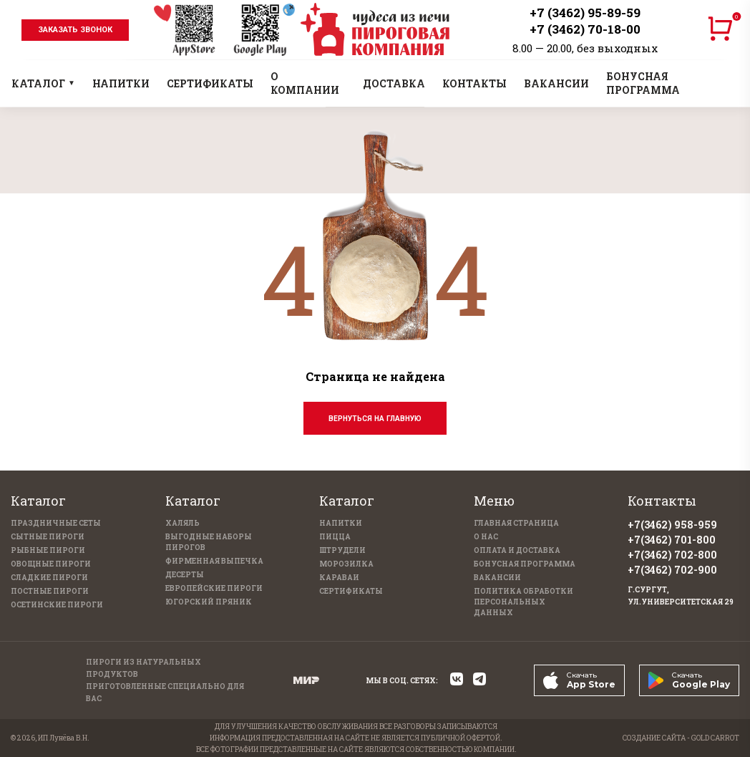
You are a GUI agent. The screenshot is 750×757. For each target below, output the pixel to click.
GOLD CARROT (715, 738)
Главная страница (516, 523)
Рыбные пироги (48, 550)
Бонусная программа (524, 564)
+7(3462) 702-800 (672, 554)
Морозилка (346, 564)
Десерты (184, 574)
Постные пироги (50, 591)
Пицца (335, 536)
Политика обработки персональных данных (523, 602)
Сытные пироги (47, 536)
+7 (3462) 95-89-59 (585, 12)
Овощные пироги (51, 564)
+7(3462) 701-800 (672, 539)
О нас (486, 536)
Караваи (339, 577)
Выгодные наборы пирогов (208, 542)
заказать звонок (75, 29)
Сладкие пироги (49, 577)
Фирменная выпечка (214, 561)
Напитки (340, 523)
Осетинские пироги (57, 604)
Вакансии (497, 577)
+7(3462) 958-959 (672, 524)
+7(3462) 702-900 (672, 570)
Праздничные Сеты (56, 523)
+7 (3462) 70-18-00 (585, 29)
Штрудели (342, 550)
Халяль (182, 523)
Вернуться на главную (375, 418)
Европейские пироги (214, 588)
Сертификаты (351, 591)
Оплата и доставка (517, 550)
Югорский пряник (208, 602)
